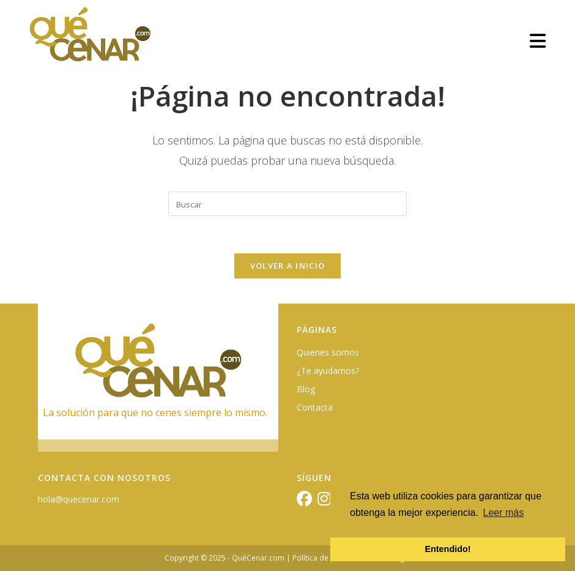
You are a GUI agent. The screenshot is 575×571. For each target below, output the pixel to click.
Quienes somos (328, 352)
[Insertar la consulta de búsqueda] (287, 204)
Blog (306, 389)
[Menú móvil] (538, 40)
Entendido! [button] (447, 549)
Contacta (315, 407)
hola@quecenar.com (78, 499)
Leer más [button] (503, 512)
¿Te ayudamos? (328, 370)
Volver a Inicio (287, 265)
